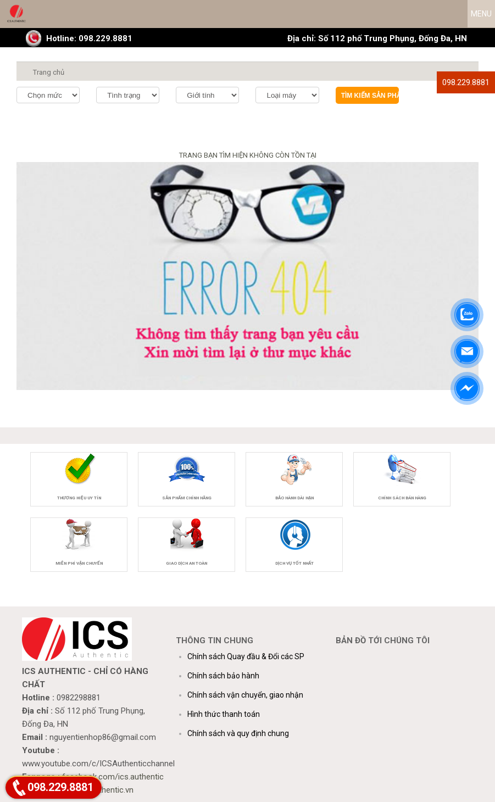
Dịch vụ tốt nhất (294, 563)
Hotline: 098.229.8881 (89, 38)
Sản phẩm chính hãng (187, 497)
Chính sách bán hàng (402, 497)
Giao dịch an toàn (186, 563)
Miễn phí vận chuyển (79, 563)
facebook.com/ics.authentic (113, 777)
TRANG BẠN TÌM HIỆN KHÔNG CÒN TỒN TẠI (247, 155)
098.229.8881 (466, 82)
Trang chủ (48, 72)
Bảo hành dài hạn (294, 497)
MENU (481, 13)
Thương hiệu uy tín (79, 497)
